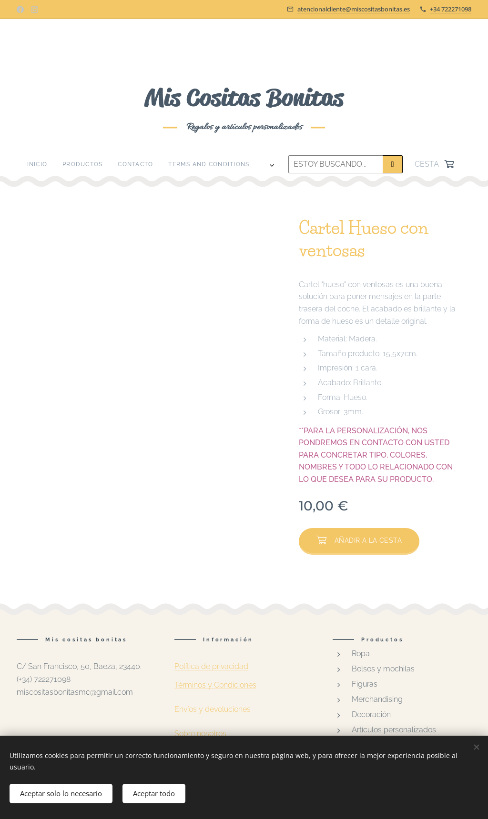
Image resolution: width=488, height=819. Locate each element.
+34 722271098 (450, 9)
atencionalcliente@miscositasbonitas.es (353, 9)
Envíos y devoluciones (212, 709)
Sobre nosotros (200, 733)
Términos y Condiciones (215, 684)
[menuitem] (107, 164)
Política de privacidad (211, 666)
